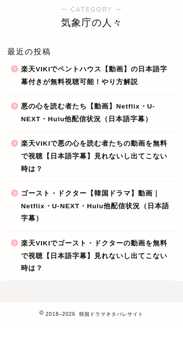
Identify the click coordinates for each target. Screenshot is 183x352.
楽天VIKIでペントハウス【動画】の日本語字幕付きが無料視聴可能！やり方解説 (94, 76)
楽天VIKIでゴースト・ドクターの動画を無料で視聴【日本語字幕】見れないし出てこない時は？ (94, 256)
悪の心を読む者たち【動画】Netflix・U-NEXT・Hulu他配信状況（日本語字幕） (88, 113)
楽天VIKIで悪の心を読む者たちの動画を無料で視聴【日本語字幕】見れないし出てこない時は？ (94, 156)
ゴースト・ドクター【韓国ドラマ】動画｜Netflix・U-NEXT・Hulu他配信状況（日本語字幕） (95, 206)
